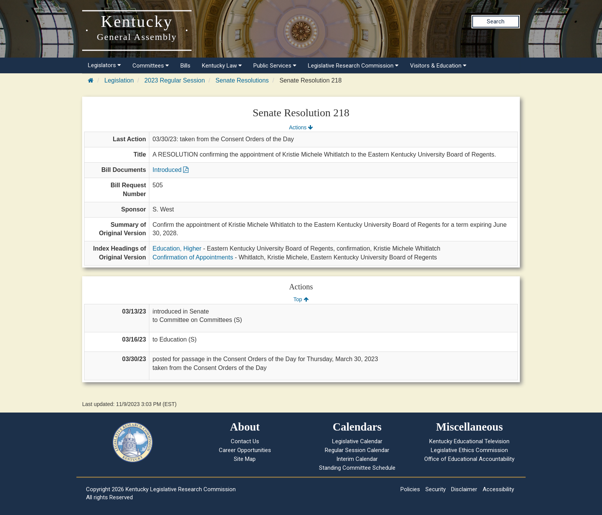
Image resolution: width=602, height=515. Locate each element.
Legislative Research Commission (353, 65)
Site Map (245, 459)
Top (300, 299)
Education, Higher (176, 248)
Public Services (274, 65)
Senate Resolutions (242, 80)
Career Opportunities (245, 450)
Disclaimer (464, 489)
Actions (301, 127)
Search (495, 21)
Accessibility (498, 489)
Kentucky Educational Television (469, 441)
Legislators (104, 65)
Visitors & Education (438, 65)
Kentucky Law (222, 65)
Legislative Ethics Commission (469, 450)
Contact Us (245, 441)
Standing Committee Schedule (357, 467)
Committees (150, 65)
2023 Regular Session (174, 80)
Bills (185, 65)
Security (435, 489)
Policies (410, 489)
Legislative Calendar (357, 441)
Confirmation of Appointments (192, 257)
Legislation (119, 80)
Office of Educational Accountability (469, 459)
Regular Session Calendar (357, 450)
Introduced (170, 170)
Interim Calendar (357, 459)
